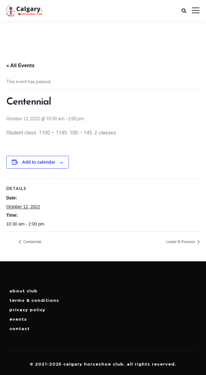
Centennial (31, 242)
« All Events (20, 65)
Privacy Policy (27, 309)
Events (18, 319)
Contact (19, 328)
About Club (23, 290)
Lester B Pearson (181, 242)
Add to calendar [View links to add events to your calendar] (38, 162)
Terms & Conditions (34, 300)
